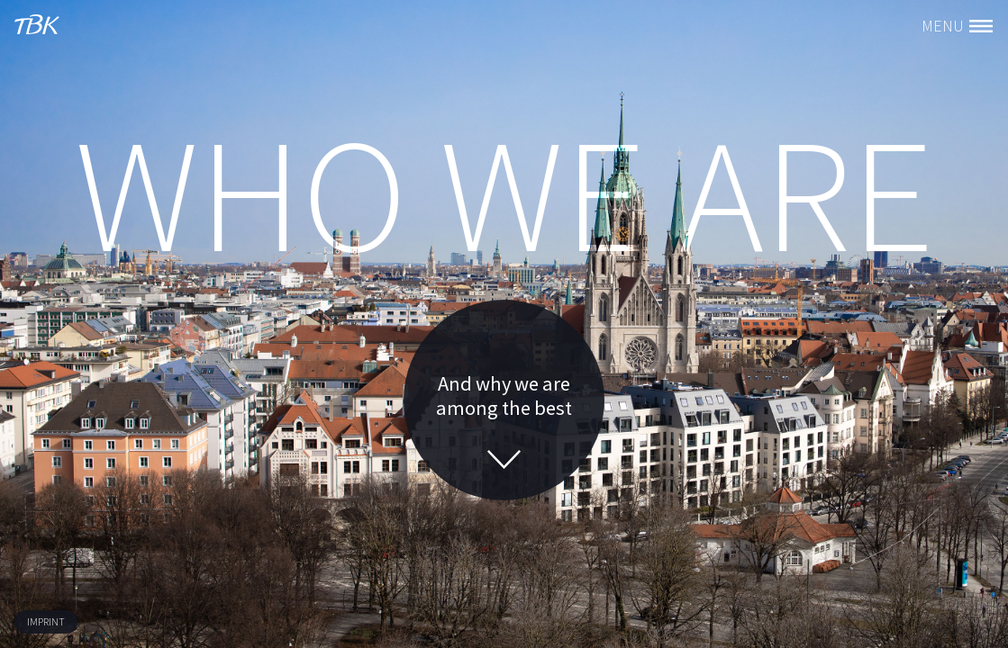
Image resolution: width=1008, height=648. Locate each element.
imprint (46, 621)
